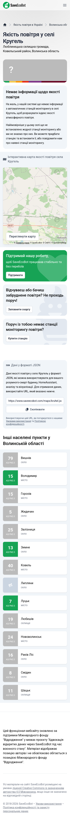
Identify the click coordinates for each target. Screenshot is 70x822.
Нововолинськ (42, 637)
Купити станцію (18, 338)
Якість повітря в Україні (28, 24)
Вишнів (42, 458)
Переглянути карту (22, 236)
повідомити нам (52, 138)
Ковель (42, 565)
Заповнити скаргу (19, 309)
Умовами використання (18, 421)
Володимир (42, 476)
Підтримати (15, 275)
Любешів (42, 619)
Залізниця (42, 529)
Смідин (42, 672)
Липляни (42, 583)
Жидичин (42, 511)
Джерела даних (22, 243)
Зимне (42, 547)
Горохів (42, 494)
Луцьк (42, 601)
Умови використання (49, 803)
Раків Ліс (42, 654)
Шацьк (42, 690)
